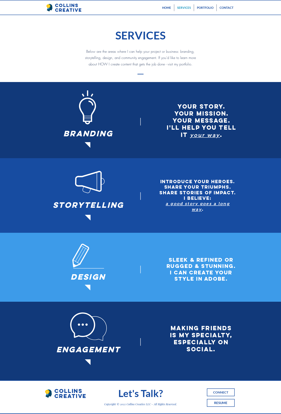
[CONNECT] (221, 392)
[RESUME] (221, 403)
